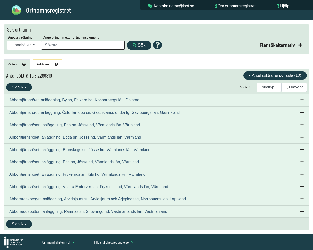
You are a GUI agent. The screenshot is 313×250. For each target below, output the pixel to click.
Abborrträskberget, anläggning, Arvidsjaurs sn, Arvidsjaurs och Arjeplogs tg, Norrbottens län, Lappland (97, 199)
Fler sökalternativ (278, 45)
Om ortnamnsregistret (237, 6)
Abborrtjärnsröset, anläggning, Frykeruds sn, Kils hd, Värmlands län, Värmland (77, 174)
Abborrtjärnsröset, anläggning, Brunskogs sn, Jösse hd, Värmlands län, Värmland (79, 150)
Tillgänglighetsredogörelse (113, 242)
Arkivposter (47, 64)
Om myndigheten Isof (58, 242)
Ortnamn (17, 64)
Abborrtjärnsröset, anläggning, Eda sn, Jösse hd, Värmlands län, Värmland (74, 162)
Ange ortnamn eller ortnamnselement (71, 37)
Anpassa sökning (20, 37)
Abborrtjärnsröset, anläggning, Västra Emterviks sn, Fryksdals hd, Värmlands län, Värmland (88, 187)
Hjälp (284, 6)
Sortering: (247, 87)
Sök (139, 45)
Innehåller (23, 45)
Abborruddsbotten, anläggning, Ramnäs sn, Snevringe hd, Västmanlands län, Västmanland (88, 211)
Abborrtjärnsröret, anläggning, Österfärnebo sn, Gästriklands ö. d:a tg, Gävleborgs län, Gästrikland (94, 112)
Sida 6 (18, 87)
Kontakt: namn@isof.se (174, 6)
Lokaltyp (267, 87)
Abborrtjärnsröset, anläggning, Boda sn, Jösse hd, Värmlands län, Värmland (75, 137)
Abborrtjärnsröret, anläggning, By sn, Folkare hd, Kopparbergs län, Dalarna (74, 100)
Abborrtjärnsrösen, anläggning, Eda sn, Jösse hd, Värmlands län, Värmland (74, 125)
